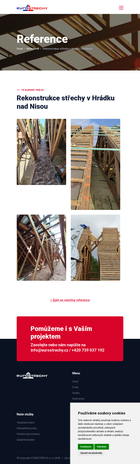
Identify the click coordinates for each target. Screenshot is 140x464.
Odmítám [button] (101, 446)
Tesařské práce (25, 422)
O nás (75, 387)
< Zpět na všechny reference (70, 300)
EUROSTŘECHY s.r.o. (42, 457)
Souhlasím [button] (85, 446)
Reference (33, 48)
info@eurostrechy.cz (49, 350)
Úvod (20, 48)
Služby (76, 392)
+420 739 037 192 (88, 350)
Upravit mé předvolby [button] (91, 453)
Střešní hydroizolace (28, 433)
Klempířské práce (27, 428)
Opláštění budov (26, 439)
